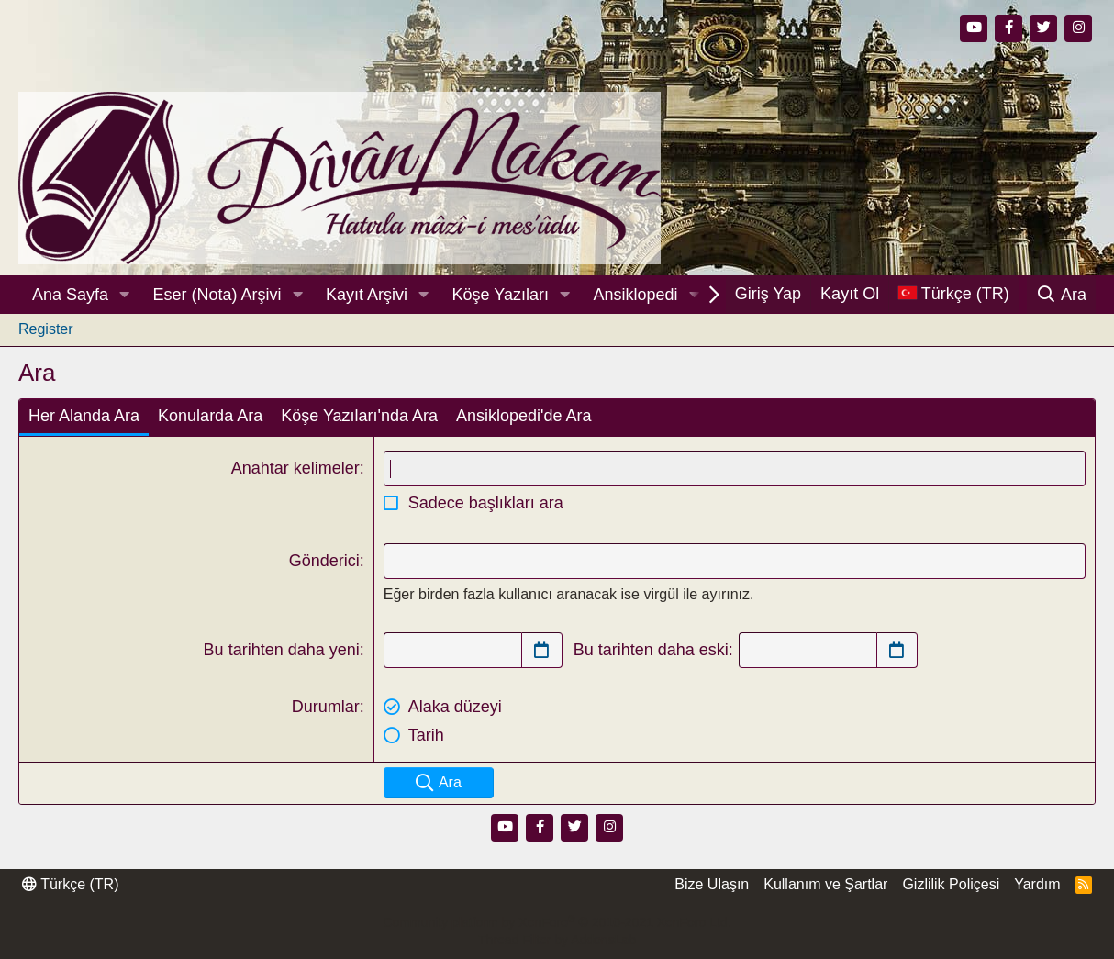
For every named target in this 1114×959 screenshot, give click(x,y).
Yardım (1037, 884)
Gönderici (324, 561)
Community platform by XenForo (556, 922)
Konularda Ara (210, 416)
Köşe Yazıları (500, 294)
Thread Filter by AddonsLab (557, 939)
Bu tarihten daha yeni (282, 650)
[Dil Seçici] (953, 294)
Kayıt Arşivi (366, 294)
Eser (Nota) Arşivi (217, 294)
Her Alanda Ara (83, 416)
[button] (124, 295)
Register (45, 329)
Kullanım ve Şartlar (825, 884)
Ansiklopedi (635, 294)
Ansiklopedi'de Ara (524, 416)
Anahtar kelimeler (295, 468)
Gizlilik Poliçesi (950, 884)
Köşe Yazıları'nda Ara (359, 416)
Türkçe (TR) (70, 884)
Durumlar (326, 706)
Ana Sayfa (70, 294)
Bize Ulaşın (711, 884)
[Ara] (1061, 294)
